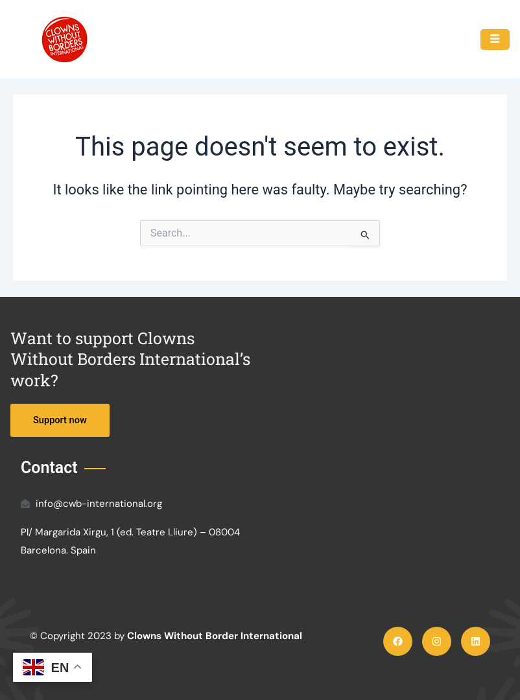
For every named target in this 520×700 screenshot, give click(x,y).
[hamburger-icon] (495, 39)
